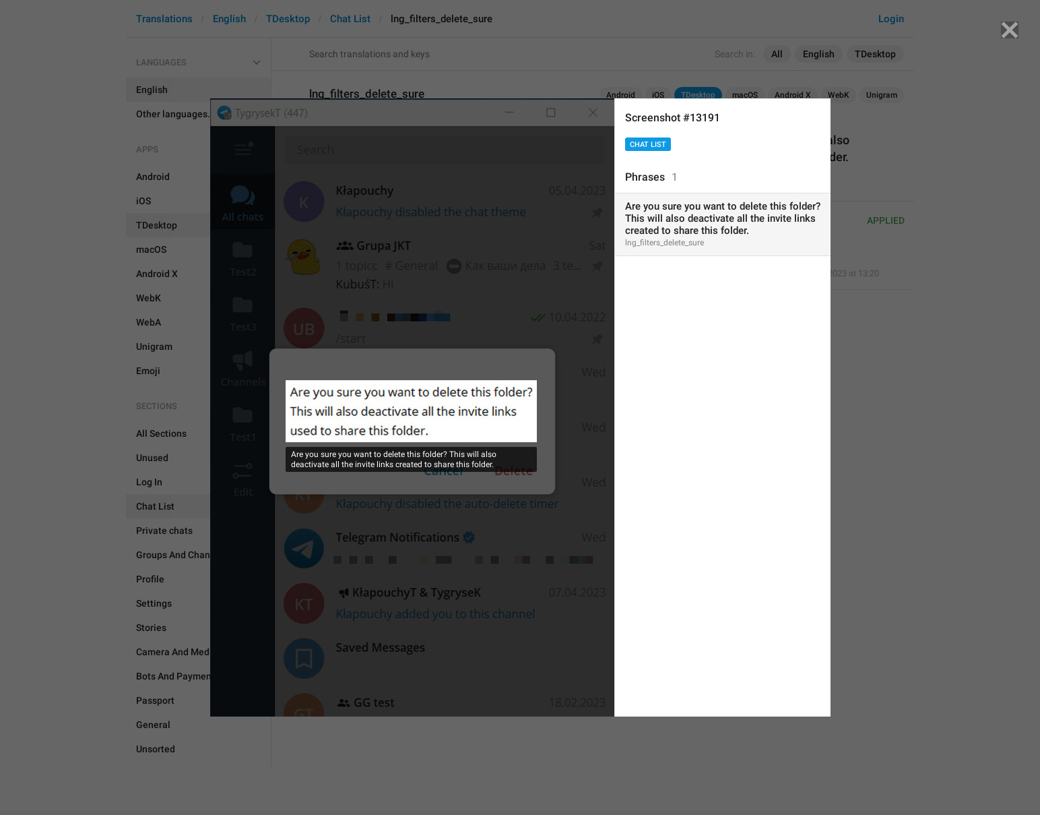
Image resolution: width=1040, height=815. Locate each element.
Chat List (648, 144)
